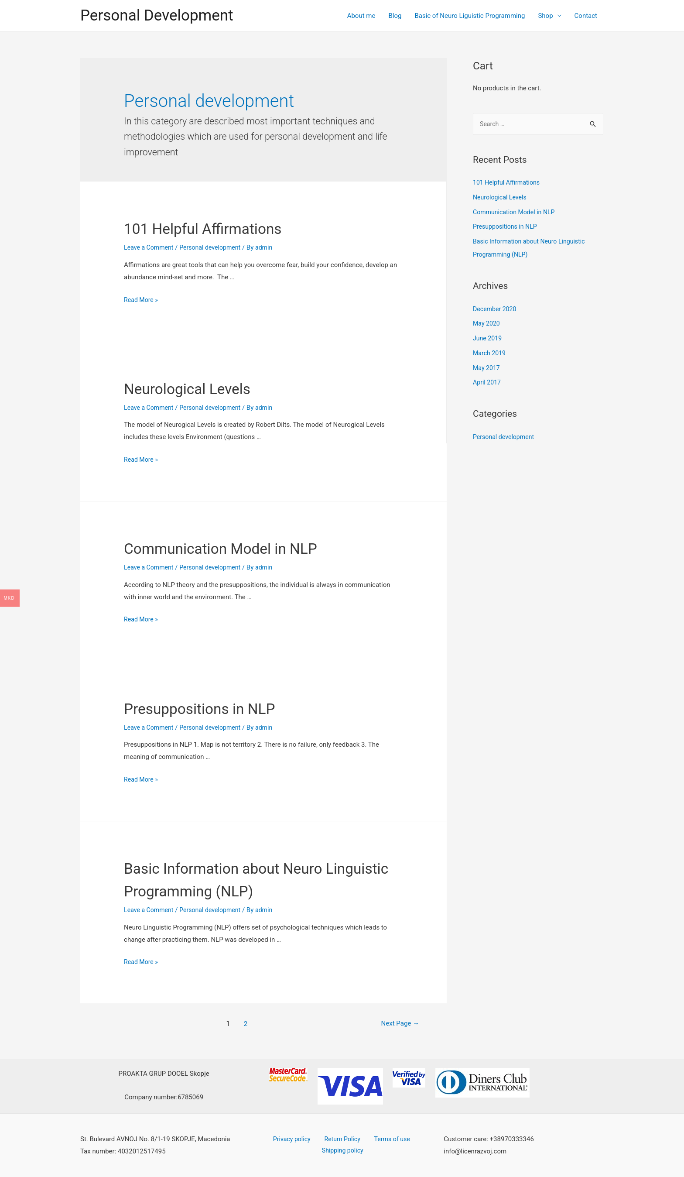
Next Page (394, 1023)
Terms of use (386, 1139)
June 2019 (488, 339)
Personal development (214, 247)
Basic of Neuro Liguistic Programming (469, 16)
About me (361, 16)
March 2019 (490, 354)
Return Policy (341, 1139)
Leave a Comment (150, 247)
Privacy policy (295, 1139)
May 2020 (487, 324)
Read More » (142, 300)
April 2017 (488, 383)
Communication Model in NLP (240, 548)
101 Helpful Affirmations (218, 228)
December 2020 (496, 310)
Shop (545, 16)
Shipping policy (343, 1151)
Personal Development (156, 15)
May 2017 (487, 369)
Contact (586, 16)
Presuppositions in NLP (214, 708)
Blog (394, 16)
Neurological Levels (200, 388)
